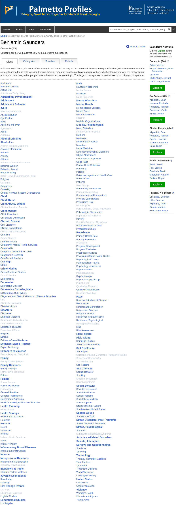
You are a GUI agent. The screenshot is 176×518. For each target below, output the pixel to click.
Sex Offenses (84, 368)
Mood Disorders (84, 128)
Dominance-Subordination (14, 320)
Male (79, 83)
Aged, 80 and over (10, 124)
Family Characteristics (12, 361)
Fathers (5, 375)
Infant (4, 440)
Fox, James (156, 167)
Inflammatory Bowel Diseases (18, 447)
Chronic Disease (10, 221)
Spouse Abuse (85, 412)
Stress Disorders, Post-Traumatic (96, 419)
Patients (80, 182)
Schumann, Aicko (159, 210)
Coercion (5, 234)
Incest (4, 427)
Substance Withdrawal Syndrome (93, 434)
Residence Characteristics (90, 316)
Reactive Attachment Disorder (91, 300)
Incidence (6, 430)
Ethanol (5, 336)
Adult (4, 108)
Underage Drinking (86, 475)
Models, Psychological (89, 124)
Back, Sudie (156, 146)
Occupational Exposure (88, 158)
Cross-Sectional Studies (13, 272)
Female (5, 378)
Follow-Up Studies (10, 385)
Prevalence (83, 232)
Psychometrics (84, 269)
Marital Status (83, 90)
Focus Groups (8, 382)
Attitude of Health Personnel (15, 162)
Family (5, 358)
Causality (5, 189)
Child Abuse (8, 200)
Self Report (82, 351)
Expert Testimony (9, 347)
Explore (157, 87)
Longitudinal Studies (13, 499)
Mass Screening (84, 97)
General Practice (9, 392)
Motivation (81, 138)
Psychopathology (85, 272)
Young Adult (82, 499)
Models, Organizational (88, 121)
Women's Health (85, 493)
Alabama (5, 135)
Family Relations (11, 365)
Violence (81, 489)
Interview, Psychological (13, 465)
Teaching (81, 451)
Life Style (5, 489)
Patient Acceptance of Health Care (94, 175)
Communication (9, 241)
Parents (80, 171)
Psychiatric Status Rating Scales (93, 256)
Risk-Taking (83, 337)
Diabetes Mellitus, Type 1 (14, 293)
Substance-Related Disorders (94, 437)
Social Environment (86, 389)
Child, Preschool (9, 214)
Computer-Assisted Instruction (16, 251)
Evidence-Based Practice (16, 343)
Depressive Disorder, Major (17, 289)
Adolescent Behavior (13, 104)
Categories (29, 61)
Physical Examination (87, 198)
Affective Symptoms (11, 111)
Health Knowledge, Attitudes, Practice (20, 402)
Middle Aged (82, 111)
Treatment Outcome (86, 468)
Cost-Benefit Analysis (12, 258)
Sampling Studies (85, 341)
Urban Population (85, 486)
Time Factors (83, 462)
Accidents (6, 83)
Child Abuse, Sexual (13, 203)
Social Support (84, 402)
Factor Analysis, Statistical (14, 354)
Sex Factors (82, 364)
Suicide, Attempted (87, 441)
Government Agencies (12, 399)
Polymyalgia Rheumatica (89, 212)
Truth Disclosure (84, 472)
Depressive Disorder (11, 285)
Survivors (81, 448)
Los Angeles (7, 503)
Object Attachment (86, 155)
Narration (81, 145)
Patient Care (82, 178)
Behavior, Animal (9, 169)
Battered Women (9, 165)
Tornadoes (81, 465)
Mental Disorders (86, 100)
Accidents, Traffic (9, 86)
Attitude (5, 159)
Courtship (6, 261)
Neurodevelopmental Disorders (92, 151)
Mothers (80, 135)
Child (4, 196)
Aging (4, 131)
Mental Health (84, 104)
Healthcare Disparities (12, 416)
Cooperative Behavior (12, 255)
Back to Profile (135, 46)
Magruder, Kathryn (159, 174)
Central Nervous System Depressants (20, 192)
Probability (81, 242)
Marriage (81, 93)
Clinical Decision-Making (13, 231)
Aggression (6, 128)
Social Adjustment (85, 382)
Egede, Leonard (158, 139)
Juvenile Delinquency (13, 475)
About (19, 29)
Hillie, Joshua (157, 200)
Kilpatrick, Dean (158, 100)
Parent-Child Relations (88, 165)
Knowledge (6, 479)
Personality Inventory (87, 192)
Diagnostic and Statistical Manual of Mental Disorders (28, 296)
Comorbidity (7, 248)
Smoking (81, 375)
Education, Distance (11, 327)
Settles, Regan (157, 178)
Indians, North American (13, 437)
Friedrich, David (158, 171)
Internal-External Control (13, 450)
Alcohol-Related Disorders (14, 145)
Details (69, 61)
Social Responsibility (87, 399)
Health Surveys (10, 413)
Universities (82, 482)
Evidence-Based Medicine (14, 340)
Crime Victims (9, 268)
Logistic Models (9, 496)
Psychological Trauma (87, 262)
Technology (83, 455)
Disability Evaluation (11, 303)
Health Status (8, 409)
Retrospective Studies (87, 323)
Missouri (80, 117)
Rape (79, 296)
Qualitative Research (87, 286)
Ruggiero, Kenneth (159, 106)
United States (84, 479)
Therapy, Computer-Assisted (91, 458)
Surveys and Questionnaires (93, 444)
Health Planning (10, 406)
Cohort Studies (8, 238)
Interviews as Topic (12, 468)
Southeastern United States (90, 409)
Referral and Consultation (89, 306)
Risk (78, 327)
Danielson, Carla (158, 110)
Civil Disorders (8, 224)
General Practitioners (12, 395)
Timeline (50, 61)
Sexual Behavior (85, 372)
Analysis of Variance (11, 149)
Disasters (6, 310)
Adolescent (7, 100)
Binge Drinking (8, 172)
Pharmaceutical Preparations (91, 195)
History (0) (46, 29)
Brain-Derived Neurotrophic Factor (18, 176)
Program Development (88, 246)
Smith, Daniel (157, 113)
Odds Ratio (82, 161)
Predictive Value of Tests (89, 225)
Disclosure (6, 313)
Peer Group (82, 185)
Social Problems (84, 395)
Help (31, 29)
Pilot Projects (83, 205)
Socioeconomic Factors (88, 405)
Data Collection (8, 275)
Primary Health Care (87, 236)
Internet (5, 454)
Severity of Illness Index (88, 358)
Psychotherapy (84, 276)
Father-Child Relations (12, 372)
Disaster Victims (9, 306)
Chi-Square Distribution (13, 217)
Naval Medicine (84, 148)
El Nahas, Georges (159, 196)
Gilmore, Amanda (159, 142)
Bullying (5, 179)
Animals (5, 152)
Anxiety (4, 155)
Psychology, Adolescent (88, 266)
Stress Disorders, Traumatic (90, 423)
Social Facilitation (85, 392)
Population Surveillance (88, 215)
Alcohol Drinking (11, 138)
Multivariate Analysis (87, 141)
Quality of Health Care (87, 289)
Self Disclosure (85, 348)
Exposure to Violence (13, 351)
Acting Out (6, 90)
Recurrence (82, 303)
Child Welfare (9, 210)
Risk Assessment (85, 330)
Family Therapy (9, 368)
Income (4, 433)
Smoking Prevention (86, 378)
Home (6, 29)
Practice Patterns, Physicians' (91, 222)
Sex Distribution (84, 361)
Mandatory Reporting (87, 86)
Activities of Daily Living (13, 93)
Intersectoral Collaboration (14, 461)
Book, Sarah (156, 164)
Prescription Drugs (86, 229)
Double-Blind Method (11, 323)
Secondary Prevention (87, 344)
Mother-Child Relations (88, 131)
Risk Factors (84, 333)
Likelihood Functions (11, 493)
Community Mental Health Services (19, 244)
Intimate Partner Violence (14, 472)
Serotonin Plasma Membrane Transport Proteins (101, 355)
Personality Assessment (88, 188)
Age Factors (7, 118)
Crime (4, 265)
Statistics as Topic (85, 416)
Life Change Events (12, 486)
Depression (7, 282)
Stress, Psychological (89, 426)
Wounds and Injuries (87, 496)
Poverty (80, 218)
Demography (7, 278)
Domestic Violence (10, 316)
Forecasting (7, 389)
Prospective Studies (86, 252)
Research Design (85, 313)
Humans (5, 423)
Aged (3, 121)
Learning (5, 482)
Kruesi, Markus (157, 207)
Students (81, 430)
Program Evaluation (86, 249)
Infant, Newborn (9, 443)
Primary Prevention (86, 239)
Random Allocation (86, 293)
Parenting (81, 168)
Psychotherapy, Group (87, 279)
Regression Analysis (86, 310)
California (5, 182)
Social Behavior (85, 385)
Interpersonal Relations (15, 458)
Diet (3, 299)
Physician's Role (85, 202)
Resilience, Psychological (89, 320)
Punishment (82, 283)
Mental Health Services (88, 107)
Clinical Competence (11, 228)
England (5, 333)
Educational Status (10, 330)
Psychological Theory (87, 259)
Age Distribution (9, 115)
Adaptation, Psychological (16, 96)
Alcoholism (7, 142)
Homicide (5, 420)
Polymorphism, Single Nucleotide (93, 208)
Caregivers (6, 186)
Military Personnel (85, 114)
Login (4, 36)
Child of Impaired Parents (14, 207)
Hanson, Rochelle (159, 103)
